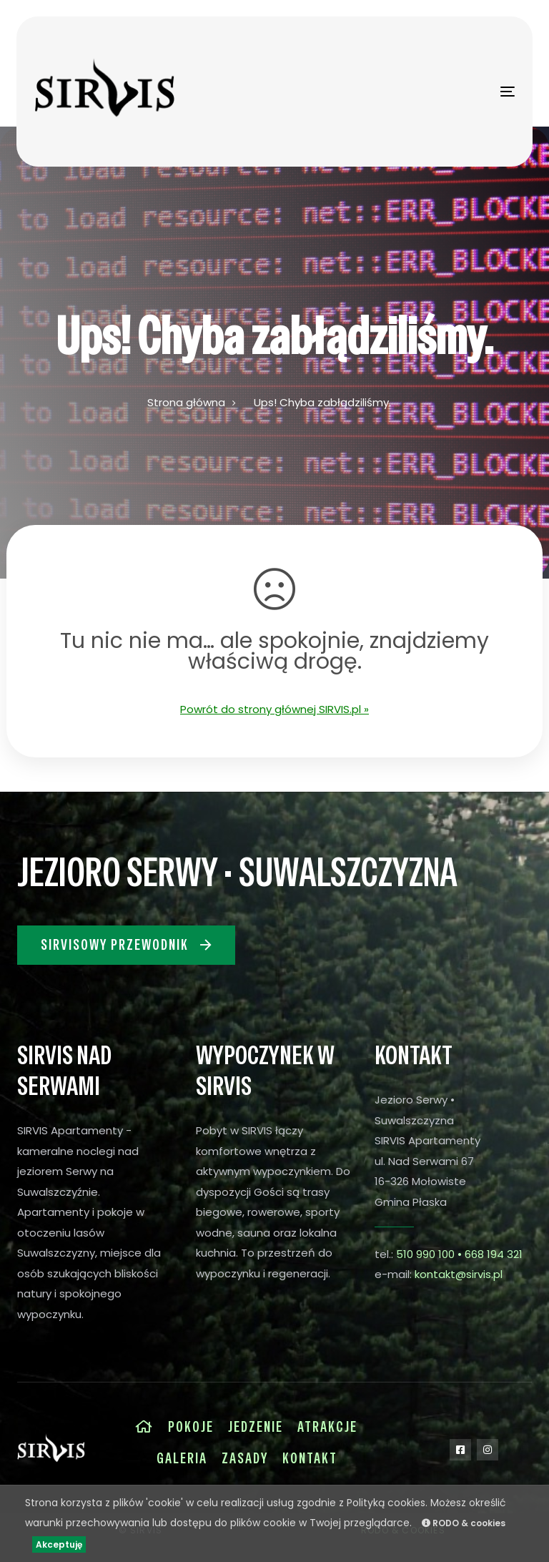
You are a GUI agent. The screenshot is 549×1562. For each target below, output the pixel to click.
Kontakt (309, 1458)
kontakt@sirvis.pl (459, 1274)
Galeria (182, 1458)
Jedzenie (255, 1427)
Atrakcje (327, 1427)
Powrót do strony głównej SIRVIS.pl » (274, 709)
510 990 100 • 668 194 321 (459, 1254)
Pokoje (191, 1427)
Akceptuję (59, 1544)
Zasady (245, 1458)
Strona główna (186, 402)
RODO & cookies (463, 1523)
